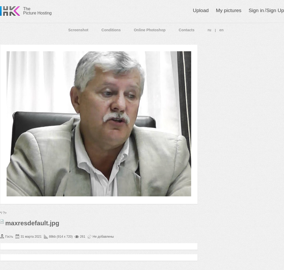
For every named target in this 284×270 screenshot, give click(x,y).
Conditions (111, 30)
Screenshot (78, 30)
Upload (201, 10)
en (221, 30)
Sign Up (275, 10)
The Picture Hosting (37, 11)
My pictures (228, 10)
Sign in (256, 10)
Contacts (187, 30)
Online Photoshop (150, 30)
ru (209, 30)
